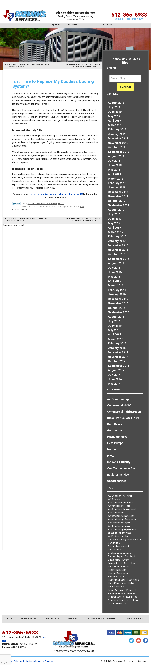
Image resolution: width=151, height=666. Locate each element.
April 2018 (114, 174)
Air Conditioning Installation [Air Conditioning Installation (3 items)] (121, 516)
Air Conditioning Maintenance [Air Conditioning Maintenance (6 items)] (122, 519)
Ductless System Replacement (42, 203)
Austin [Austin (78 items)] (124, 536)
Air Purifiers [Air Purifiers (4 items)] (114, 536)
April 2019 (114, 121)
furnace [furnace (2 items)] (126, 559)
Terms (8, 663)
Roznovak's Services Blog (125, 61)
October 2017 (116, 201)
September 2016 (118, 259)
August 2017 (116, 210)
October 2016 (116, 254)
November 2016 (118, 250)
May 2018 (114, 170)
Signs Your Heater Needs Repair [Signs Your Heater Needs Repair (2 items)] (123, 600)
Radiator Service (118, 475)
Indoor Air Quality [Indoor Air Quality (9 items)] (116, 590)
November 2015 (118, 303)
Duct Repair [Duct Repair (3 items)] (130, 556)
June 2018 (115, 165)
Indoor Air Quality (118, 462)
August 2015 (116, 317)
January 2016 (117, 294)
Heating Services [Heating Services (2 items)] (116, 576)
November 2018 (118, 143)
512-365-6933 (129, 10)
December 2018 (118, 139)
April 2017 (114, 228)
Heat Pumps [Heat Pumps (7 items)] (133, 580)
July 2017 (114, 214)
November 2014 (118, 357)
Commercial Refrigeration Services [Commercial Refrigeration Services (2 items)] (124, 539)
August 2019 (116, 103)
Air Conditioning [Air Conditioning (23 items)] (116, 512)
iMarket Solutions (14, 661)
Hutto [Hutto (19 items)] (123, 583)
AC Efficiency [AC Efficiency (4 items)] (114, 495)
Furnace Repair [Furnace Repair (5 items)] (115, 563)
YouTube (138, 640)
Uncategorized (116, 481)
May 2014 (114, 384)
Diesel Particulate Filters (123, 418)
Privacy (3, 663)
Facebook (145, 640)
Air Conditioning (118, 399)
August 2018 (116, 156)
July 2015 (114, 321)
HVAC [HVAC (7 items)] (131, 583)
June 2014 (115, 379)
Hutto (61, 203)
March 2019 (115, 125)
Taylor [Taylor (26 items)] (111, 603)
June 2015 (115, 326)
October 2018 (116, 147)
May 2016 (114, 277)
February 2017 (117, 237)
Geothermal (115, 431)
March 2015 (115, 339)
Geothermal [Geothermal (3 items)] (113, 566)
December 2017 (118, 192)
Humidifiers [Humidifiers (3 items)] (113, 583)
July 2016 (114, 268)
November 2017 (118, 196)
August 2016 (116, 263)
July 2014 (114, 375)
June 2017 (115, 219)
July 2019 (114, 107)
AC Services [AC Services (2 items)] (114, 499)
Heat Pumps (115, 443)
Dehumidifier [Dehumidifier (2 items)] (114, 543)
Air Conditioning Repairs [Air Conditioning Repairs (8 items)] (119, 526)
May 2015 (114, 330)
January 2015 (117, 348)
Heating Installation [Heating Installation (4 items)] (117, 570)
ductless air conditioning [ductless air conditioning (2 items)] (119, 553)
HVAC (111, 456)
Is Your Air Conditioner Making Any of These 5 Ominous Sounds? (28, 65)
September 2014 (118, 366)
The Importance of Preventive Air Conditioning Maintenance (81, 65)
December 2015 (118, 299)
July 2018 (114, 161)
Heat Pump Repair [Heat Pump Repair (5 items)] (116, 580)
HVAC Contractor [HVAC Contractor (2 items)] (116, 586)
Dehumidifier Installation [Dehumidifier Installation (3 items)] (119, 546)
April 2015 (114, 335)
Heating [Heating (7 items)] (125, 566)
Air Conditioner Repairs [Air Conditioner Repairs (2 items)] (119, 506)
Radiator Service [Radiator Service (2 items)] (116, 596)
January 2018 (117, 188)
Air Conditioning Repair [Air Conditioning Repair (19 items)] (119, 522)
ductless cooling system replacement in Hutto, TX (57, 194)
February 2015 (117, 344)
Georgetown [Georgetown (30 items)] (130, 563)
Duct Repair (114, 424)
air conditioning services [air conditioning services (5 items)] (119, 532)
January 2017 (117, 241)
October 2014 (116, 361)
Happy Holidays (117, 437)
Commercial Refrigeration (124, 412)
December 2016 (118, 245)
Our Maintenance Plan (121, 468)
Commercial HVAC (119, 405)
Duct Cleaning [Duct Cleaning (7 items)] (114, 549)
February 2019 (117, 130)
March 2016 (115, 286)
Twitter (131, 640)
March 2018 (115, 179)
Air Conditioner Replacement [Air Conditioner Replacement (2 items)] (122, 509)
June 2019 (115, 112)
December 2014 (118, 352)
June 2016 (115, 272)
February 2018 (117, 183)
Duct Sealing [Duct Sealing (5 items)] (114, 559)
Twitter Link (16, 203)
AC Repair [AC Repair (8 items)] (127, 495)
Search (125, 86)
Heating (112, 450)
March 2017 (115, 232)
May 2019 (114, 116)
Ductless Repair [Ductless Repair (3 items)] (115, 556)
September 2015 (118, 312)
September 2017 (118, 205)
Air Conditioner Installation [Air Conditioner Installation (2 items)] (120, 502)
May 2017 (114, 223)
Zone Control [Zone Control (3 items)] (122, 603)
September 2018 (118, 152)
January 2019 (117, 134)
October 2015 (116, 308)
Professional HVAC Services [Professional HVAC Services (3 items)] (121, 593)
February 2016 (117, 290)
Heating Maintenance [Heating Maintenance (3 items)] (118, 573)
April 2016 (114, 281)
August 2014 (116, 370)
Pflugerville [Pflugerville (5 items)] (131, 590)
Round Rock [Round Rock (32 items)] (131, 596)
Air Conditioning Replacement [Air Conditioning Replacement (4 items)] (122, 529)
